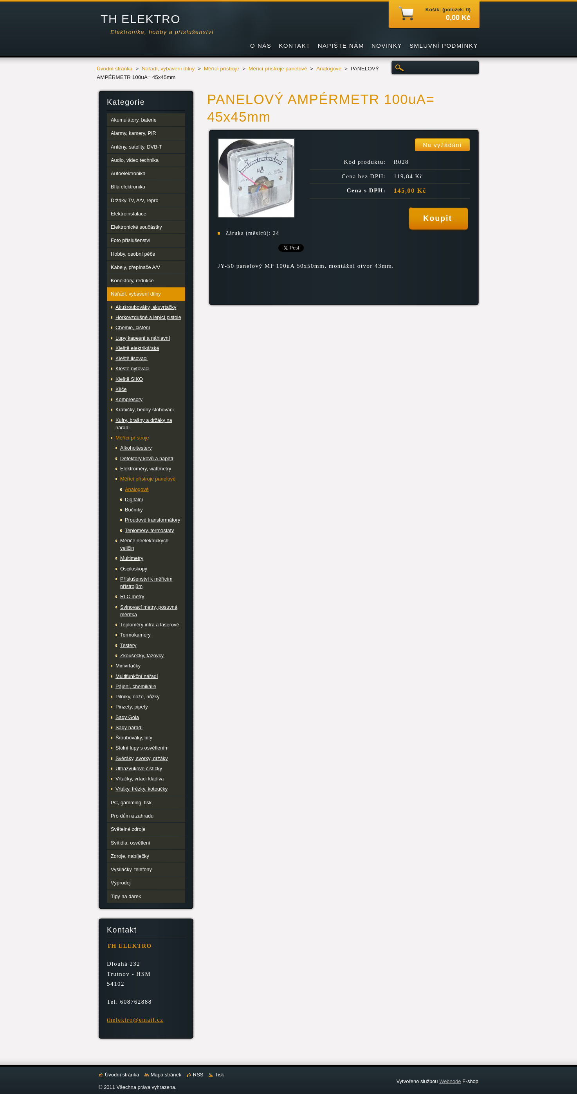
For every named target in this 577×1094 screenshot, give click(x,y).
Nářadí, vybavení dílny (168, 69)
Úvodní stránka (114, 69)
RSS (198, 1075)
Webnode (450, 1081)
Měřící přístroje (222, 69)
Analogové (328, 69)
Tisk (219, 1075)
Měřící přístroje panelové (278, 69)
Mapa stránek (166, 1075)
